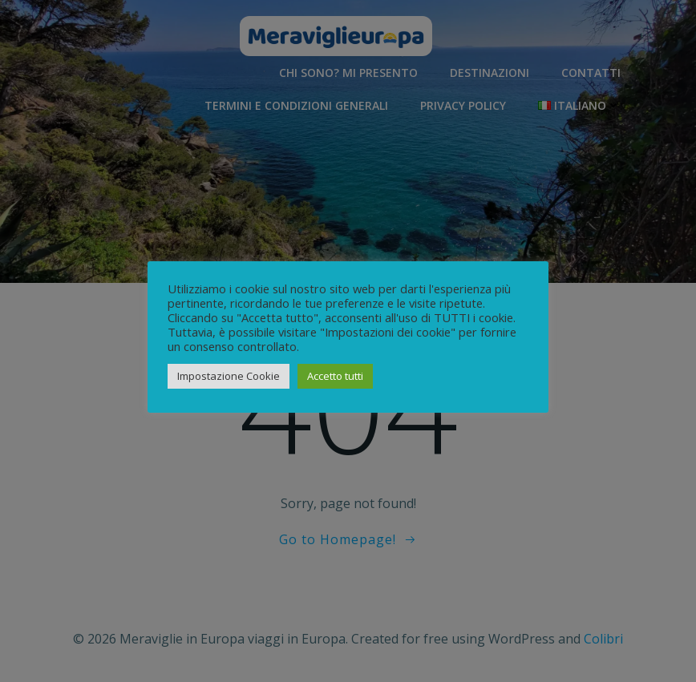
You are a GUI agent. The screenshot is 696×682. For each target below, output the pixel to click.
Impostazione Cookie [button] (228, 376)
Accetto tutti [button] (335, 376)
